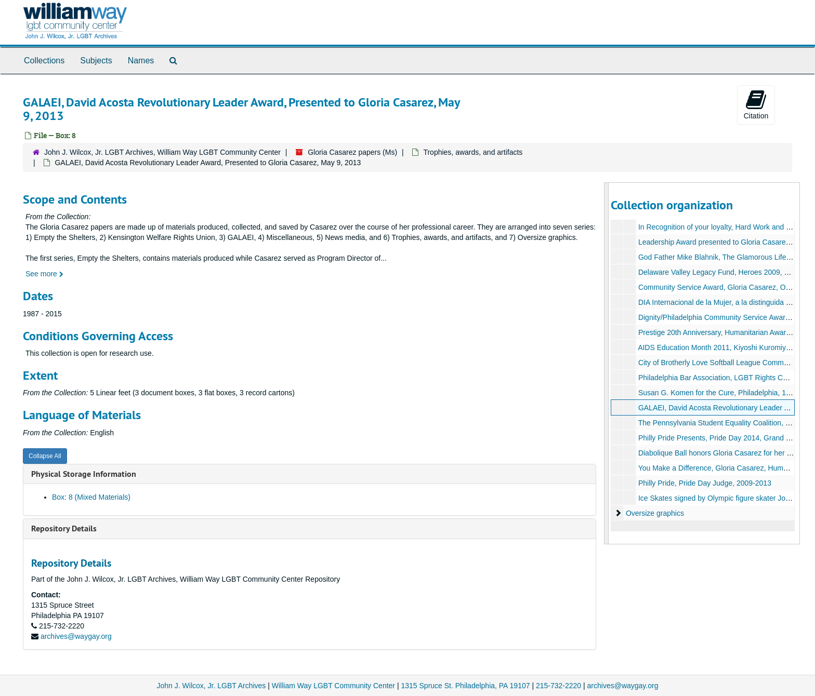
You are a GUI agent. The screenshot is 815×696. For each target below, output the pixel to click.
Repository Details (64, 528)
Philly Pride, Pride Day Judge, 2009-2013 (704, 483)
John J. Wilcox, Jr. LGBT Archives (211, 685)
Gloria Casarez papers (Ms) (352, 152)
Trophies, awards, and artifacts (472, 152)
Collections (44, 60)
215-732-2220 (558, 685)
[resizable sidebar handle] (606, 363)
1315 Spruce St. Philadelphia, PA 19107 (465, 685)
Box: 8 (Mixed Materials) (91, 497)
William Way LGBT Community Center (333, 685)
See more (44, 274)
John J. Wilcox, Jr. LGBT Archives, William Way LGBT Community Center (162, 152)
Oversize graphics (654, 513)
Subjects (96, 60)
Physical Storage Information (83, 474)
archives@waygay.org (76, 636)
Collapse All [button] (45, 456)
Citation (756, 104)
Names (141, 60)
